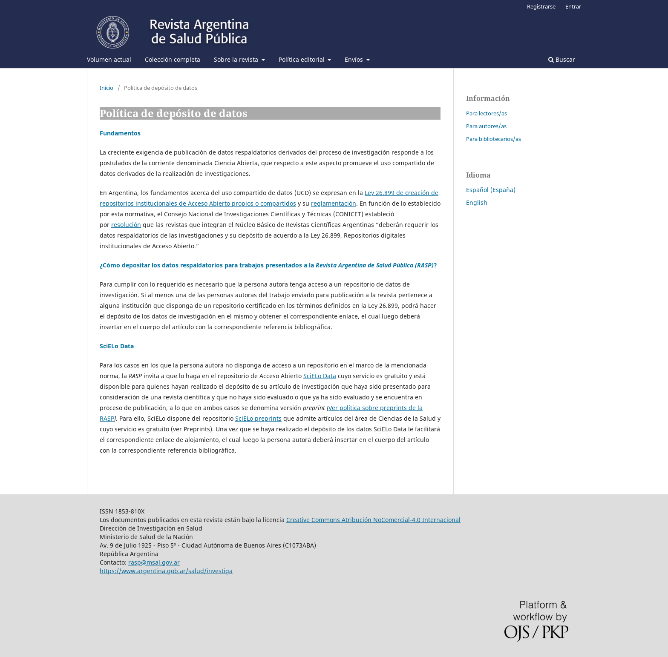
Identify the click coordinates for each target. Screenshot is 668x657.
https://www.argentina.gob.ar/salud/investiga (166, 571)
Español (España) (490, 190)
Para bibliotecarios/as (493, 139)
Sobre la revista (237, 59)
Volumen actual (109, 59)
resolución (126, 225)
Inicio (106, 88)
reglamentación (333, 203)
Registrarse (541, 6)
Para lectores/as (486, 113)
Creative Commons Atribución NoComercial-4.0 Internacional (373, 520)
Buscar (561, 59)
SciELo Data (319, 376)
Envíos (355, 59)
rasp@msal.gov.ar (154, 562)
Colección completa (172, 59)
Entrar (573, 6)
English (476, 202)
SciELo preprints (258, 418)
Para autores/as (486, 126)
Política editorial (302, 59)
